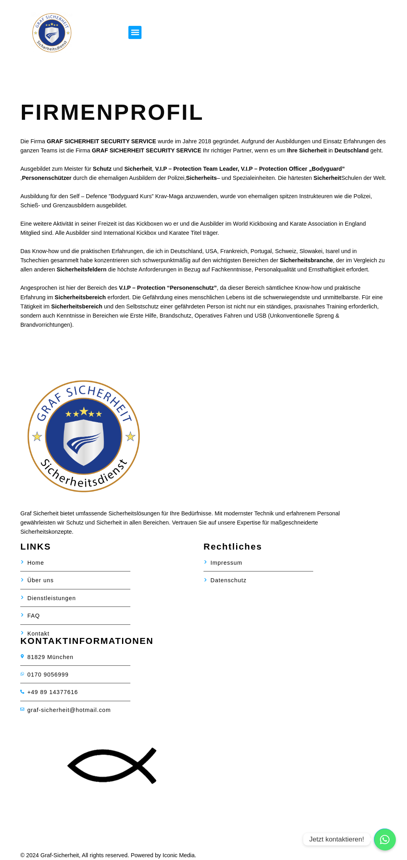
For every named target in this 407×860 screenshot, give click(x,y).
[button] (134, 32)
